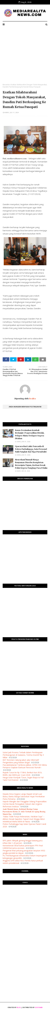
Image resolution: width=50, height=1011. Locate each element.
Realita (32, 398)
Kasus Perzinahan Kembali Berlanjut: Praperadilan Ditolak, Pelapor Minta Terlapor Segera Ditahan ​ (29, 434)
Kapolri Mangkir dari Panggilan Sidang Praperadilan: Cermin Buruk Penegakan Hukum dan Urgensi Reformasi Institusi (25, 804)
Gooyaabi (39, 1007)
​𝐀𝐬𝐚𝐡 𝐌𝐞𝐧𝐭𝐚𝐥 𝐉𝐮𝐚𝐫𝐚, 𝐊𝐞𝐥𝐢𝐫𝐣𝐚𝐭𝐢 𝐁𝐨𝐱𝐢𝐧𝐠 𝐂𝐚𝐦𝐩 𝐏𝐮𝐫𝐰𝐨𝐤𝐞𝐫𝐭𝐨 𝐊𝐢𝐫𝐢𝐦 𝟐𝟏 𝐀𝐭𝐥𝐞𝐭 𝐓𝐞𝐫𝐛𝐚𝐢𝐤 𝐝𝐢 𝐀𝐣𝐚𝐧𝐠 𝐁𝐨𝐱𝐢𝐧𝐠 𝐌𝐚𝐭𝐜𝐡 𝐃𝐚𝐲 (24, 811)
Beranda (6, 84)
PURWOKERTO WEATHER (25, 897)
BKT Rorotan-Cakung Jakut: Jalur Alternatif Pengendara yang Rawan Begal (21, 761)
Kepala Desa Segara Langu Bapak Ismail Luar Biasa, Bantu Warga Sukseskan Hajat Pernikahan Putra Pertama (24, 796)
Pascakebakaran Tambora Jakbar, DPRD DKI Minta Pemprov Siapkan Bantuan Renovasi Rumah (25, 766)
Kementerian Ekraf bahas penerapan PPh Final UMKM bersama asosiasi (23, 846)
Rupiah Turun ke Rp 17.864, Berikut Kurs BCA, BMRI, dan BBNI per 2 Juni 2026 (22, 773)
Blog (19, 1007)
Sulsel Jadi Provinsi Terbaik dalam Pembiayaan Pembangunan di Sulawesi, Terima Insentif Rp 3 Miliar (23, 755)
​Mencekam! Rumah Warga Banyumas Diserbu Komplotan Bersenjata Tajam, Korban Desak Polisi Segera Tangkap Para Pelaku (31, 464)
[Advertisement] (25, 57)
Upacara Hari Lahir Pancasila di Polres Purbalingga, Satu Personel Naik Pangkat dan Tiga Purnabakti (31, 449)
